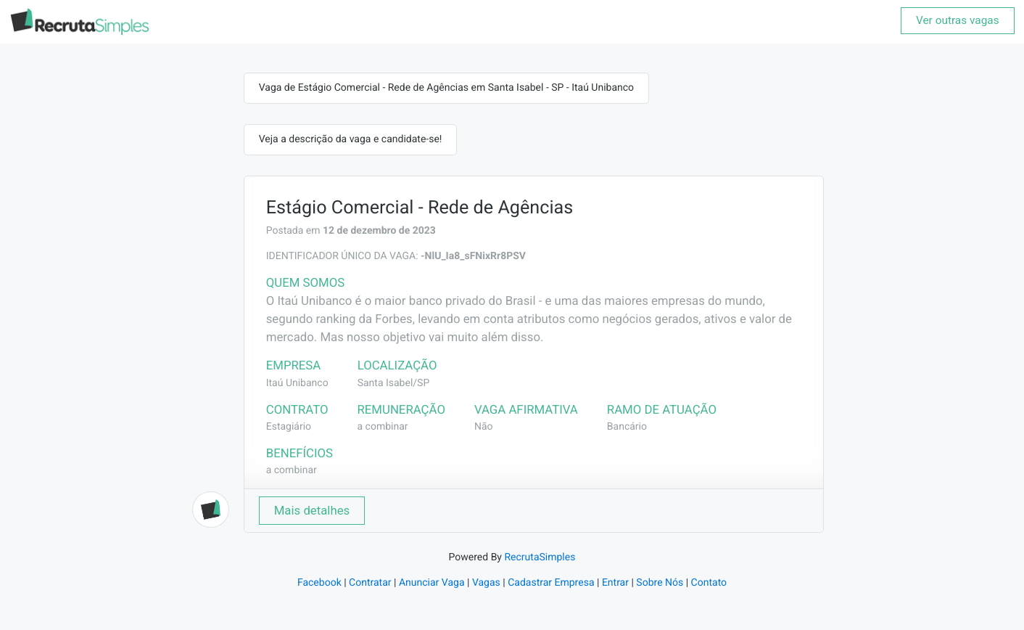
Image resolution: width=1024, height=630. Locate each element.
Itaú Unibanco (297, 383)
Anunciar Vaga (432, 583)
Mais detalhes (312, 510)
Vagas (486, 583)
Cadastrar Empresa (551, 583)
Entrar (615, 583)
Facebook (319, 583)
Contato (709, 583)
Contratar (370, 583)
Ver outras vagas (957, 20)
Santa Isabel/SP (394, 383)
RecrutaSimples (539, 557)
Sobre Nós (659, 583)
